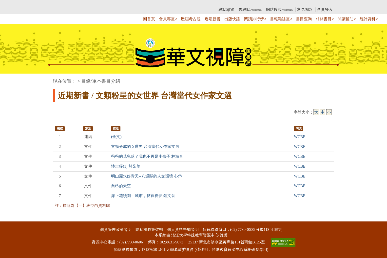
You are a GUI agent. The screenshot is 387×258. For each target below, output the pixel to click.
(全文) (116, 137)
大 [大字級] (316, 112)
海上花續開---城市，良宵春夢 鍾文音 (143, 196)
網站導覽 (226, 9)
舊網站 (249, 9)
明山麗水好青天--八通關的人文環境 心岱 (146, 176)
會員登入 (325, 9)
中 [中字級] (323, 112)
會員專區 (167, 19)
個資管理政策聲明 (116, 229)
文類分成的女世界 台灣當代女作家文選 (145, 146)
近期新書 (212, 19)
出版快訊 (232, 19)
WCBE (299, 137)
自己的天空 (121, 186)
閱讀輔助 (345, 19)
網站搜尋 (279, 9)
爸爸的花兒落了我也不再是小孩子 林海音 (147, 156)
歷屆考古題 (191, 19)
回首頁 (149, 19)
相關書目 (323, 19)
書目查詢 (304, 19)
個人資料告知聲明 (183, 229)
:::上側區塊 (62, 4)
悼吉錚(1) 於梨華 (125, 166)
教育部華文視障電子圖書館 (96, 4)
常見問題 (305, 9)
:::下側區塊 (9, 218)
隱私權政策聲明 (149, 229)
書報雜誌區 (280, 19)
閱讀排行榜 (254, 19)
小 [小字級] (329, 112)
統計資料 (367, 19)
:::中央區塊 (9, 79)
